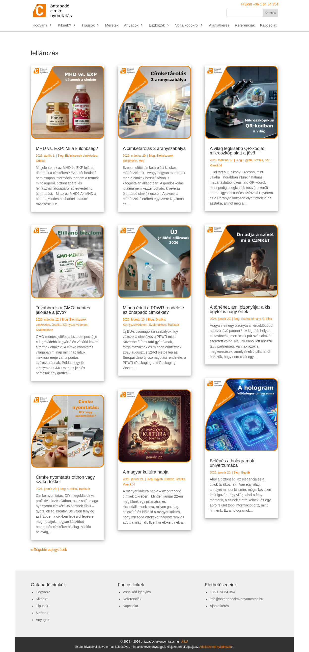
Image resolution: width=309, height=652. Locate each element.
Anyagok (131, 25)
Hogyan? (39, 25)
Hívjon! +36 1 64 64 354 (259, 4)
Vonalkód (129, 484)
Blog (60, 155)
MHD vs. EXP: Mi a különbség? (67, 148)
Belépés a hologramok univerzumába (232, 463)
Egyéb (158, 479)
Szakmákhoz (44, 330)
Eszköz (169, 479)
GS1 (268, 160)
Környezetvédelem (75, 324)
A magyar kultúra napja (145, 472)
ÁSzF (185, 641)
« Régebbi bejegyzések (49, 550)
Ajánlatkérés (219, 25)
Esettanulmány (251, 319)
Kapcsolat (268, 25)
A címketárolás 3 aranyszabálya (154, 148)
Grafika (41, 161)
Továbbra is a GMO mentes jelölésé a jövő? (63, 310)
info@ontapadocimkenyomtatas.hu (236, 599)
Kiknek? (64, 25)
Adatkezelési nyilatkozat (215, 647)
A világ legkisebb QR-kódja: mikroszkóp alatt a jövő (237, 150)
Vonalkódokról (186, 25)
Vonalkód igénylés (137, 592)
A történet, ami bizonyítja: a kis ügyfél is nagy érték (240, 309)
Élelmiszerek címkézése (81, 155)
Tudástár (84, 489)
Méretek (111, 25)
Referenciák (245, 25)
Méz (141, 161)
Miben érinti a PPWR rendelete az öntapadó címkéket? (153, 310)
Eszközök (157, 25)
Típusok (88, 25)
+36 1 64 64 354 (222, 592)
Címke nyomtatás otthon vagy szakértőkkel (65, 479)
